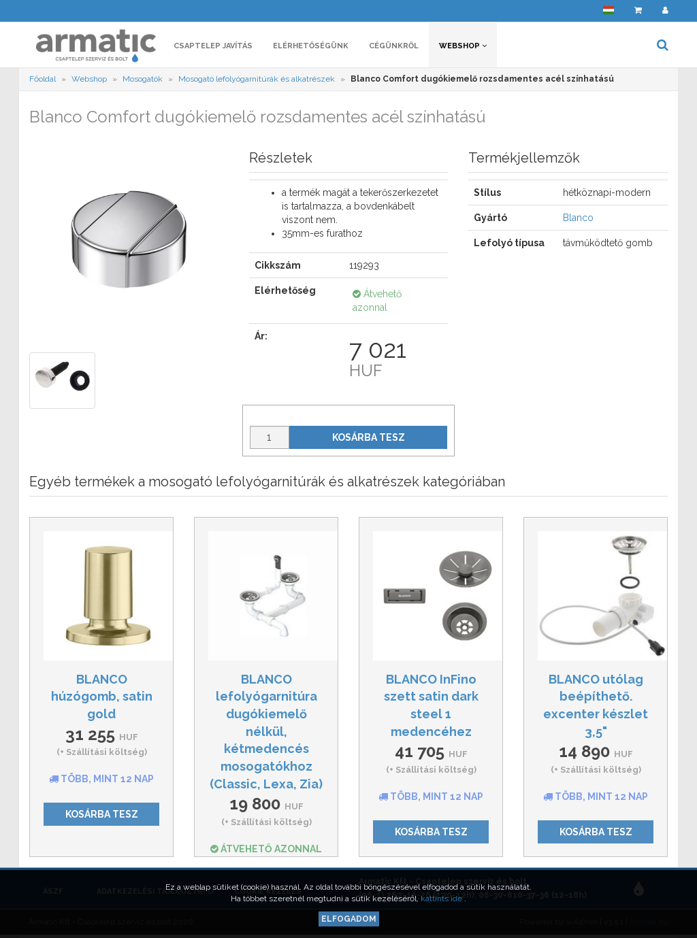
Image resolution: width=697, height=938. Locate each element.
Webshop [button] (463, 46)
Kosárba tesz (368, 437)
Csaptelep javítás (213, 45)
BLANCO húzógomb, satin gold (101, 696)
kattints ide (442, 898)
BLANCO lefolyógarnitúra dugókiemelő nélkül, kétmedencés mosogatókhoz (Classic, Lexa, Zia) (266, 731)
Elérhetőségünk (310, 45)
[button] (608, 10)
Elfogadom (348, 919)
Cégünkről (394, 45)
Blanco (578, 217)
